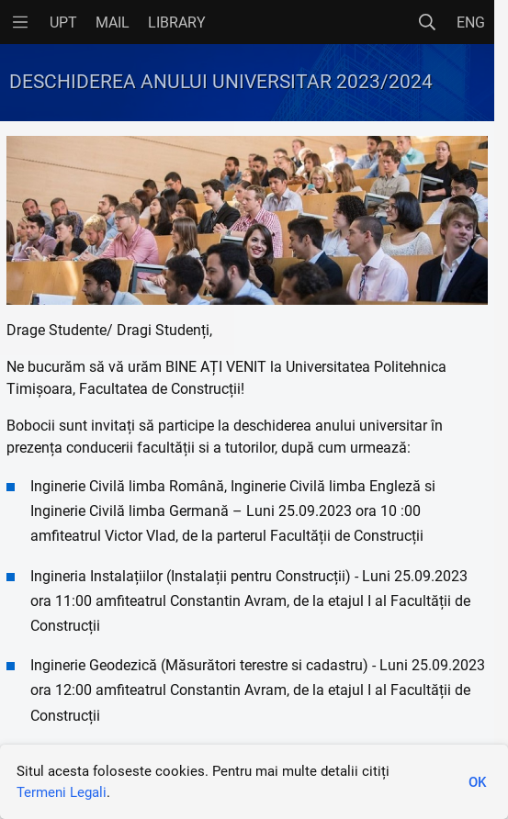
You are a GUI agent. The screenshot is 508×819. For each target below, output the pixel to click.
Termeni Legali (62, 792)
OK (477, 782)
